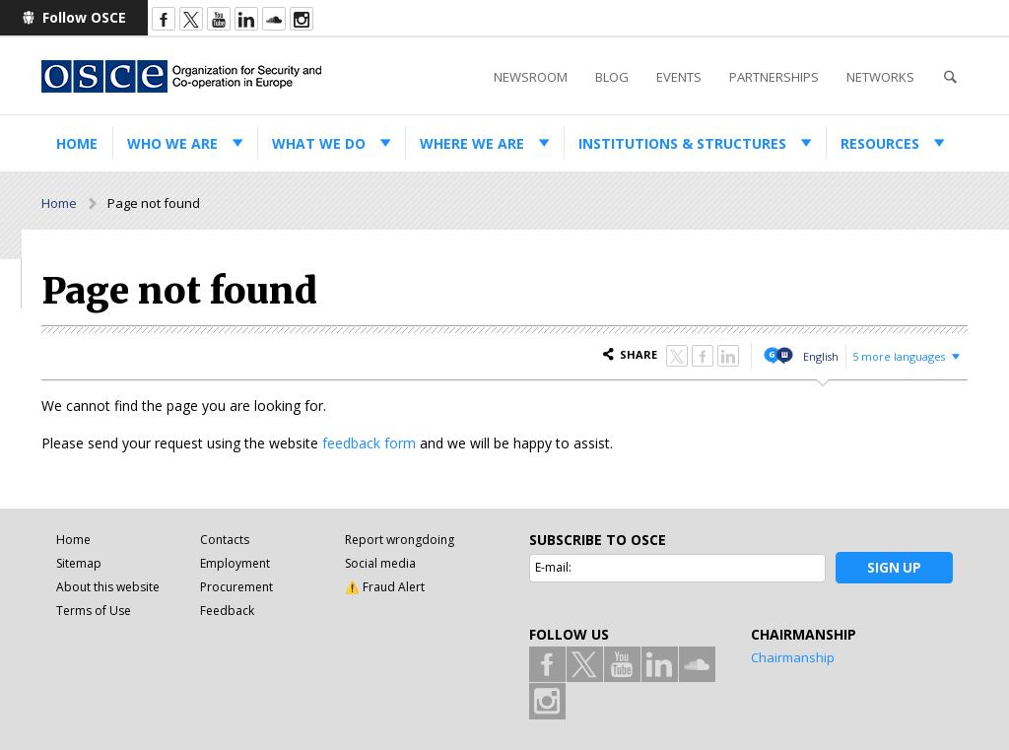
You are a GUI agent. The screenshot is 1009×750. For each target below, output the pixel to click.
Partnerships (774, 77)
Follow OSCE (84, 17)
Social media (380, 563)
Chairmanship (793, 657)
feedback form (369, 443)
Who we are (172, 143)
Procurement (236, 587)
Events (679, 77)
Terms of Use (93, 610)
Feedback (227, 610)
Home (77, 143)
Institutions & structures (682, 143)
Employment (235, 563)
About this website (108, 587)
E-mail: (553, 567)
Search (950, 77)
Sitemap (78, 563)
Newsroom (531, 77)
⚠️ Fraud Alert (385, 587)
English (821, 356)
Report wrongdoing (399, 539)
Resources (880, 143)
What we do (319, 143)
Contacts (224, 539)
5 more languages (898, 356)
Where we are (472, 143)
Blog (612, 77)
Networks (880, 77)
